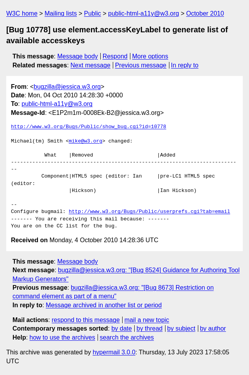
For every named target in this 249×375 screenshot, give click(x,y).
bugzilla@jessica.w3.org (67, 86)
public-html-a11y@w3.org (143, 13)
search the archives (127, 337)
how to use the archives (62, 337)
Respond (115, 56)
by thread (150, 328)
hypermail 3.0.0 (113, 352)
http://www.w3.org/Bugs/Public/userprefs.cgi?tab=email (149, 211)
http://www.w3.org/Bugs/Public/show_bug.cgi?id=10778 (88, 126)
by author (213, 328)
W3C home (21, 13)
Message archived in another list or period (104, 305)
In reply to (184, 65)
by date (121, 328)
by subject (181, 328)
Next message (90, 65)
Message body (77, 56)
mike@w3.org (85, 141)
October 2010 (205, 13)
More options (150, 56)
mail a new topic (146, 320)
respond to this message (85, 320)
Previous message (141, 65)
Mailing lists (60, 13)
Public (92, 13)
